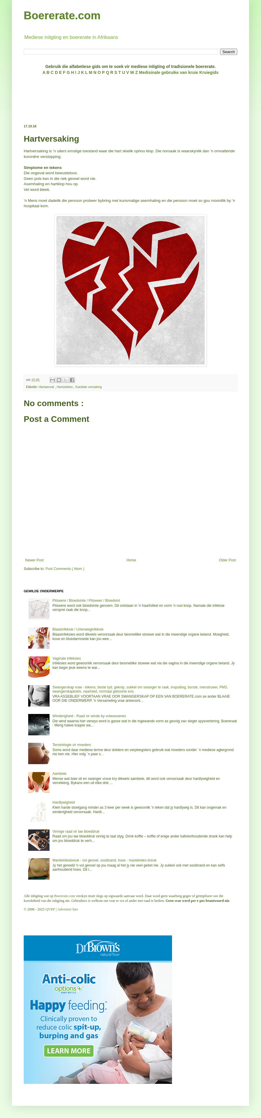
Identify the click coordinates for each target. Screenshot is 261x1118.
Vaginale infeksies (66, 658)
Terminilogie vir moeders (71, 745)
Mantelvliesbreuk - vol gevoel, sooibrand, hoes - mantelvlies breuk (104, 860)
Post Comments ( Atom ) (64, 569)
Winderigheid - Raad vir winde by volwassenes (89, 716)
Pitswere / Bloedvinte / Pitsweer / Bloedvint (86, 600)
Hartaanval (47, 387)
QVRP (50, 909)
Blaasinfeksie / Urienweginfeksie (78, 629)
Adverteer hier (68, 909)
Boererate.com (62, 15)
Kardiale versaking (88, 387)
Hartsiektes (65, 387)
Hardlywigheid (63, 802)
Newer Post (34, 560)
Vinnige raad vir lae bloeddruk (76, 831)
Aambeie (59, 774)
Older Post (227, 560)
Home (131, 560)
